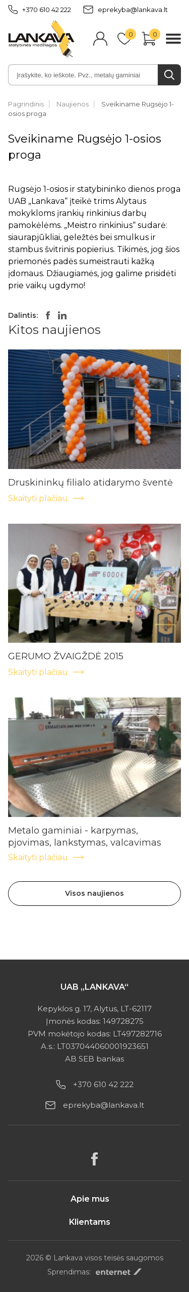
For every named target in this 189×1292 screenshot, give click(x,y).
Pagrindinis (26, 104)
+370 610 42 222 (39, 9)
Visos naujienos (94, 893)
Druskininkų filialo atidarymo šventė (90, 482)
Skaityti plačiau (46, 498)
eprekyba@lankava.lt (125, 10)
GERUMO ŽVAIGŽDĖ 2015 (65, 656)
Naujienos (72, 104)
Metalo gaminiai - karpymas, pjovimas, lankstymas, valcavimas (84, 831)
